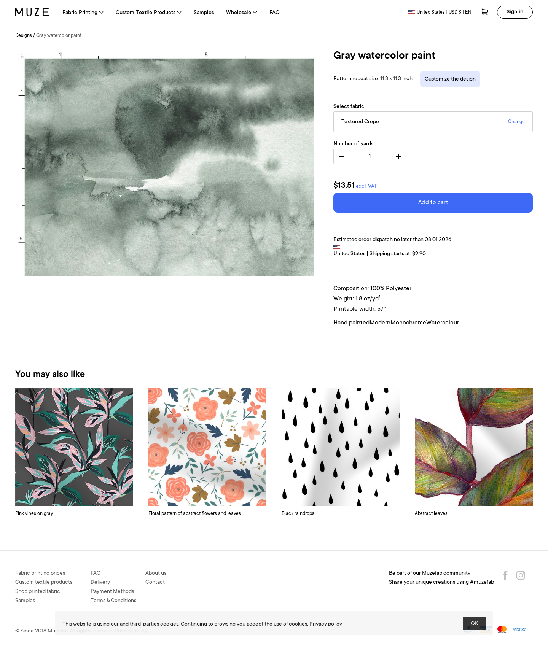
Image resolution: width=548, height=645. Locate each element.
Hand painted (351, 322)
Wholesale (241, 12)
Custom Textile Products (149, 12)
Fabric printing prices (40, 573)
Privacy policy (325, 624)
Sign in (515, 12)
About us (155, 573)
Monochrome (408, 322)
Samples (204, 13)
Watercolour (442, 322)
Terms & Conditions (113, 601)
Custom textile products (43, 583)
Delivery (100, 583)
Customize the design (450, 79)
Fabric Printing (83, 12)
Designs (23, 35)
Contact (155, 583)
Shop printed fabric (37, 592)
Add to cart (433, 203)
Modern (380, 322)
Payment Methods (112, 592)
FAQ (274, 13)
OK (474, 624)
